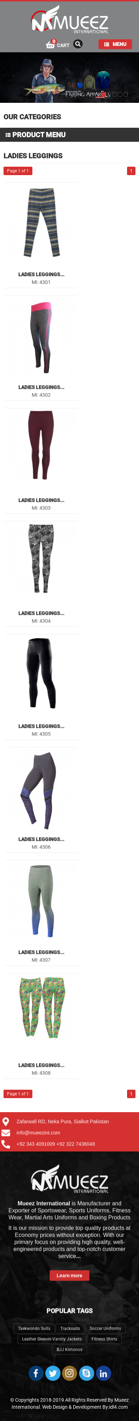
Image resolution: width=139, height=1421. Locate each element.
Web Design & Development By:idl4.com (85, 1407)
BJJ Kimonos (69, 1322)
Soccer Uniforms (105, 1301)
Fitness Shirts (104, 1311)
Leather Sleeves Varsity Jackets (52, 1311)
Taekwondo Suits (34, 1301)
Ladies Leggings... (41, 274)
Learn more (69, 1248)
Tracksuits (70, 1301)
